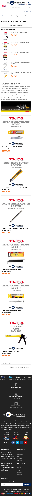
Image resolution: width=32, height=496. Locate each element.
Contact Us (20, 454)
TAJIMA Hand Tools (6, 18)
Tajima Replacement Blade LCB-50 (12, 147)
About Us (19, 452)
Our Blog (19, 474)
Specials (19, 472)
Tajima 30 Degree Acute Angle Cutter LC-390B (15, 228)
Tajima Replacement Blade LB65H (20, 52)
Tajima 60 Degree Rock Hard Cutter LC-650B (14, 187)
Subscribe (26, 484)
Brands (19, 467)
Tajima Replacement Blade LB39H (20, 42)
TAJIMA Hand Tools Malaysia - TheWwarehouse (16, 16)
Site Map (19, 458)
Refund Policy (24, 491)
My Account (20, 460)
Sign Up (28, 12)
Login (23, 12)
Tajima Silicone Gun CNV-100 (19, 32)
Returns (19, 456)
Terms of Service (16, 491)
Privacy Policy (8, 491)
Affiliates (19, 470)
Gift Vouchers (20, 469)
